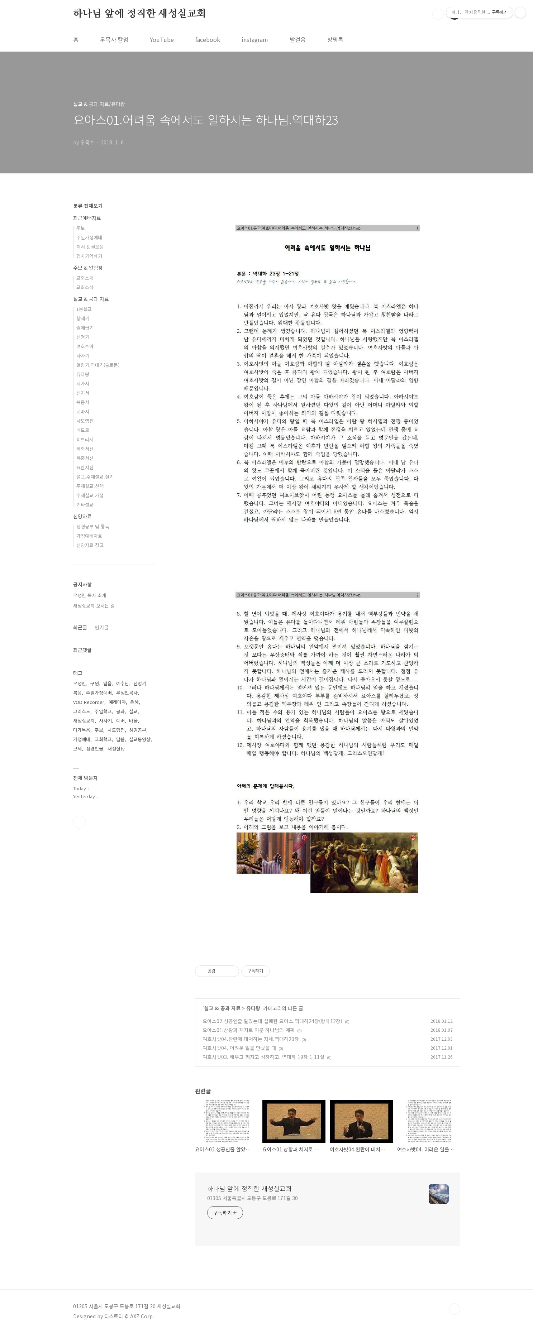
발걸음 (298, 39)
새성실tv (116, 748)
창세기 (82, 318)
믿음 (107, 683)
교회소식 (85, 287)
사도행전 (85, 420)
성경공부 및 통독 (92, 526)
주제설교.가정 (90, 495)
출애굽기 (85, 327)
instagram (255, 39)
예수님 (122, 683)
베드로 (82, 430)
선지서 (82, 392)
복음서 (82, 402)
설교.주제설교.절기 (95, 476)
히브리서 (85, 439)
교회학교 (103, 739)
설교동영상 (140, 739)
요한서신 (85, 467)
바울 (133, 720)
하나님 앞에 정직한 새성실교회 (139, 14)
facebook (207, 39)
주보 (80, 228)
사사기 (82, 355)
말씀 (120, 739)
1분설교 (84, 309)
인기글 (102, 627)
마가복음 (81, 730)
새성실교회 (84, 720)
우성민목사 (127, 692)
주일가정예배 (89, 237)
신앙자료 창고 (90, 545)
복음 (77, 692)
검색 (438, 14)
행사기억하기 (89, 256)
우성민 (79, 683)
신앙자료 (82, 516)
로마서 (82, 411)
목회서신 (85, 448)
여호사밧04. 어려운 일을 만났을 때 (239, 1047)
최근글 (80, 627)
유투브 (79, 822)
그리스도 (81, 711)
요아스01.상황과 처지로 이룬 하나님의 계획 (249, 1030)
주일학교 (103, 711)
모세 (77, 748)
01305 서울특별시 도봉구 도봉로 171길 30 (252, 1198)
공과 (120, 711)
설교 (133, 711)
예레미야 (117, 702)
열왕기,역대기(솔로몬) (97, 364)
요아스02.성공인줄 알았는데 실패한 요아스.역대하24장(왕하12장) (272, 1021)
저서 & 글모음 (90, 246)
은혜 (134, 702)
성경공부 (137, 730)
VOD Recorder (88, 702)
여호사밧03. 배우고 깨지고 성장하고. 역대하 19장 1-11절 (263, 1056)
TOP (454, 1309)
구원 (94, 683)
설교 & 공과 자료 (222, 1008)
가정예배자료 (89, 535)
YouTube (162, 39)
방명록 (335, 39)
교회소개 (85, 277)
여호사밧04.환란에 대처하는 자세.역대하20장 (251, 1038)
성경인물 (94, 748)
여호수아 (85, 346)
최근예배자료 (87, 217)
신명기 (82, 337)
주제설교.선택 (90, 486)
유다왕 (253, 1008)
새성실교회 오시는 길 (94, 605)
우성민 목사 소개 (89, 595)
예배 (120, 720)
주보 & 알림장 (88, 267)
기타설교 (85, 504)
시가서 (82, 383)
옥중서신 (85, 458)
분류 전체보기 (88, 205)
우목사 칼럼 (114, 39)
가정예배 (81, 739)
